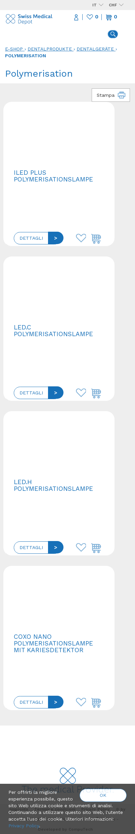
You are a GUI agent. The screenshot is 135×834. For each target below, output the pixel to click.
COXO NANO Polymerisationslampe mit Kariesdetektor (53, 643)
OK (103, 795)
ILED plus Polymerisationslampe (53, 176)
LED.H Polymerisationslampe (53, 485)
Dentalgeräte (95, 49)
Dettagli (31, 238)
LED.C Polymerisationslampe (53, 330)
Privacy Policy (23, 825)
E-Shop (14, 49)
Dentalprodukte (50, 49)
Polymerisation (25, 55)
